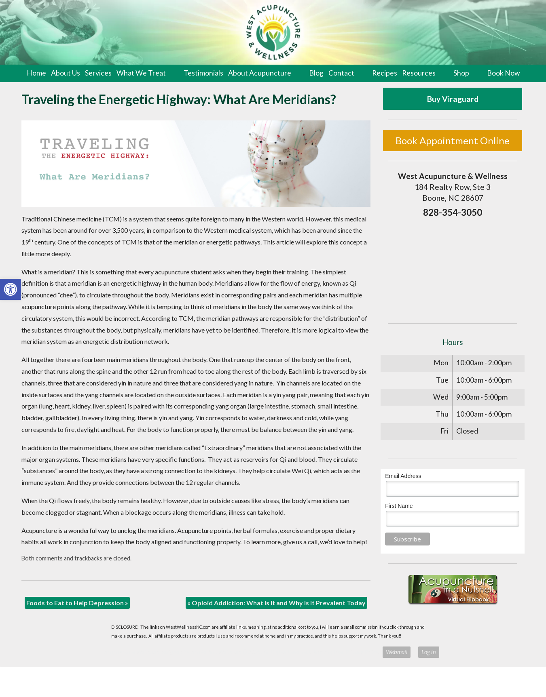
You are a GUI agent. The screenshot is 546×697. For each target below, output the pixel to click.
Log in (428, 652)
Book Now (503, 73)
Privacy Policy (361, 652)
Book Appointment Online (453, 140)
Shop (461, 73)
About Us (65, 73)
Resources (419, 73)
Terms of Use (328, 652)
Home (36, 73)
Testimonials (203, 73)
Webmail (396, 652)
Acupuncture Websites (131, 652)
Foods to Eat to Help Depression (77, 602)
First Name (399, 506)
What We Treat (141, 73)
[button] (10, 289)
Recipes (384, 73)
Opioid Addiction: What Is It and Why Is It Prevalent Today (276, 602)
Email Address (403, 476)
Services (98, 73)
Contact (341, 73)
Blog (316, 73)
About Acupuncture (259, 73)
